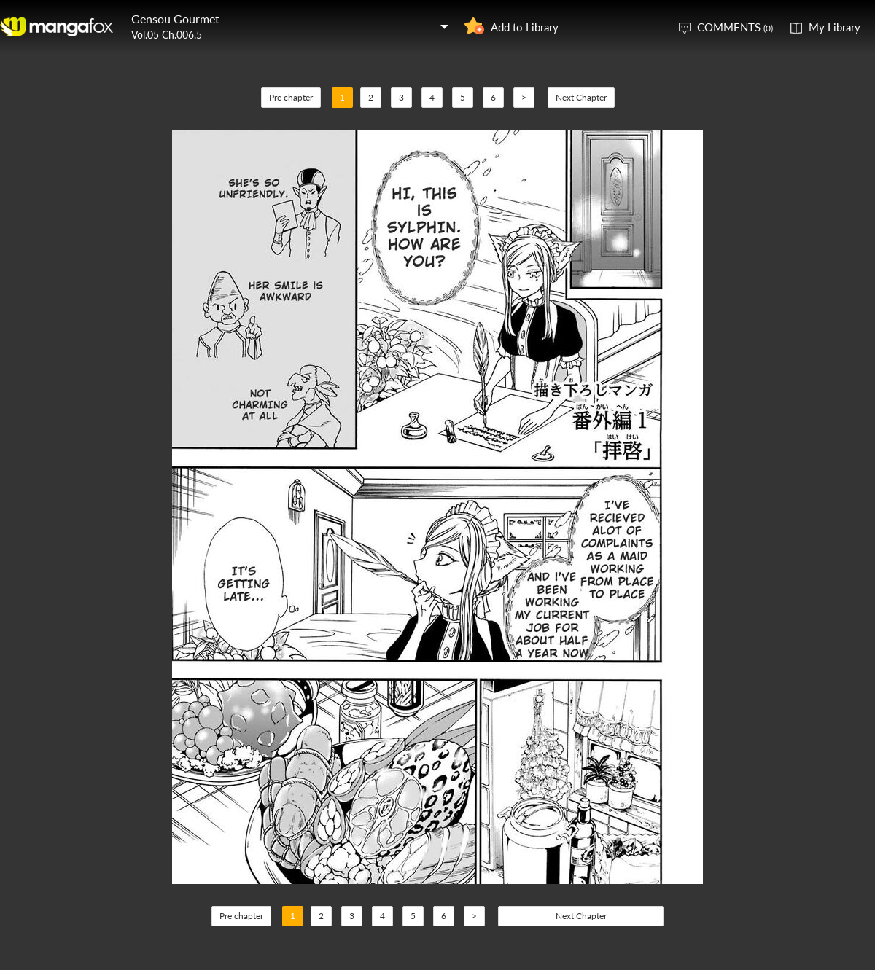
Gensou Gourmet (175, 19)
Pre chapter (291, 97)
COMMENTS (735, 27)
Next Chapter (581, 97)
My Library (834, 27)
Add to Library (525, 27)
